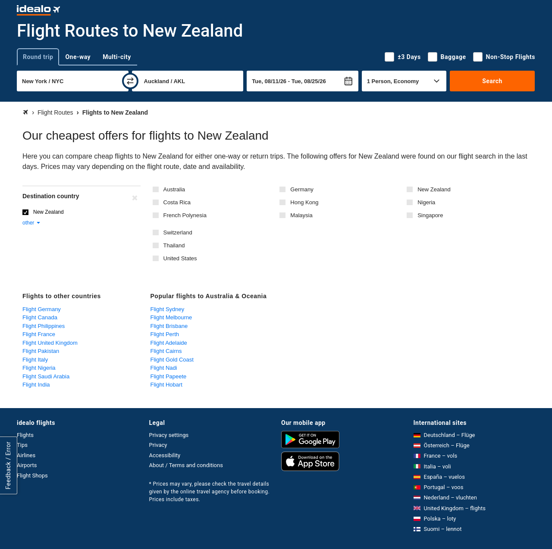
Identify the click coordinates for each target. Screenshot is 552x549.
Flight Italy (35, 359)
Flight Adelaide (169, 343)
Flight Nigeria (39, 368)
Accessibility (165, 455)
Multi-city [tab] (117, 56)
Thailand (174, 245)
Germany (301, 189)
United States (180, 258)
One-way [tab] (78, 56)
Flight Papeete (169, 376)
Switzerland (177, 232)
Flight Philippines (43, 326)
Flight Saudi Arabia (45, 376)
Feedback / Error (8, 465)
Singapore (430, 215)
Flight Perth (165, 334)
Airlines (26, 455)
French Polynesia (185, 215)
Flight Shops (32, 475)
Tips (22, 445)
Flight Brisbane (169, 326)
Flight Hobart (166, 384)
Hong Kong (304, 202)
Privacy (158, 445)
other (31, 223)
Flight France (38, 334)
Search (492, 81)
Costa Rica (177, 202)
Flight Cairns (166, 351)
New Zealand (434, 189)
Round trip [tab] (38, 56)
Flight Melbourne (171, 317)
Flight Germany (41, 309)
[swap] (130, 81)
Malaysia (301, 215)
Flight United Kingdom (50, 343)
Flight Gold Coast (172, 359)
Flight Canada (39, 317)
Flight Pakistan (40, 351)
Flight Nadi (164, 368)
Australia (174, 189)
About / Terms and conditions (186, 465)
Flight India (36, 384)
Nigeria (426, 202)
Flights (25, 435)
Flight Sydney (168, 309)
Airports (27, 465)
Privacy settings (169, 435)
